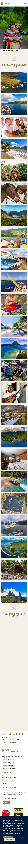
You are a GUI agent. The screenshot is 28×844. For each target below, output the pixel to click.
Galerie (16, 50)
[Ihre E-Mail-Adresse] (14, 798)
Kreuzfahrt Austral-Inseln (8, 759)
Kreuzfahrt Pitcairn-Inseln (8, 762)
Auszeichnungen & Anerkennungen (11, 779)
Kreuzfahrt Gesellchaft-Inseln (9, 763)
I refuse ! (10, 836)
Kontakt (4, 783)
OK (5, 836)
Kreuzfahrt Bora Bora (7, 765)
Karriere (4, 782)
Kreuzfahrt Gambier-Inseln (8, 768)
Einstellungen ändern (9, 839)
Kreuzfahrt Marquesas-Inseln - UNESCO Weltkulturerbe (12, 757)
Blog (3, 780)
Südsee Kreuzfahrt (8, 50)
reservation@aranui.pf (7, 746)
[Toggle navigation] (25, 3)
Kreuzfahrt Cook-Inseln (8, 760)
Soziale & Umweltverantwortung (10, 777)
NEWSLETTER (10, 787)
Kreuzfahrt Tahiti (6, 755)
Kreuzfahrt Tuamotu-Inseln (8, 766)
